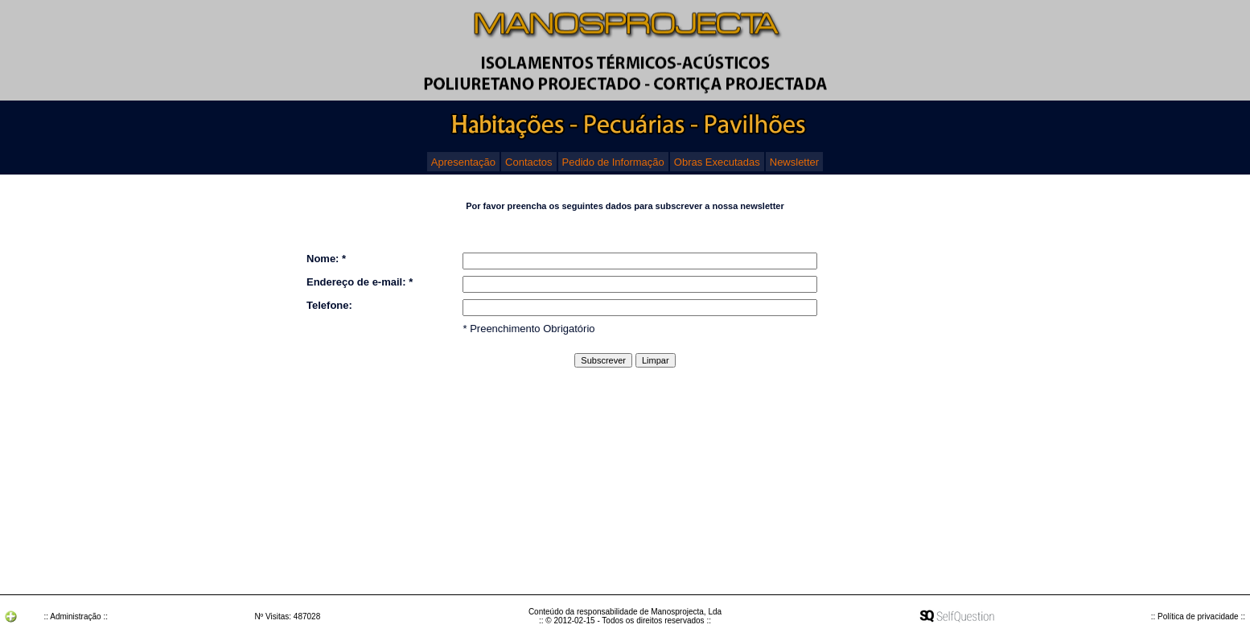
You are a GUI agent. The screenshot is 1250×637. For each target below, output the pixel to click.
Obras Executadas (717, 162)
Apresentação (463, 162)
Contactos (529, 162)
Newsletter (794, 162)
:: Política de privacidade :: (1198, 616)
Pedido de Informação (613, 162)
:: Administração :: (75, 616)
